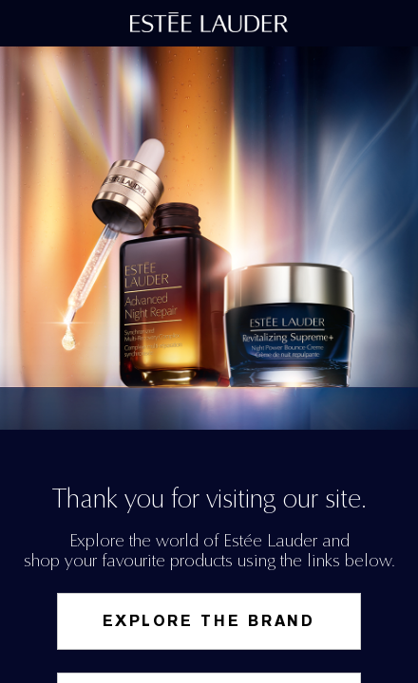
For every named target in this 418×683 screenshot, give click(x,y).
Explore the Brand (209, 621)
